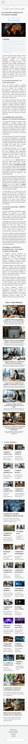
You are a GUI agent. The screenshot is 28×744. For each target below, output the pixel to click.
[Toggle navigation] (3, 2)
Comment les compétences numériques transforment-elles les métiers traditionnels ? (14, 428)
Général (7, 7)
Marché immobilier (13, 732)
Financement (13, 729)
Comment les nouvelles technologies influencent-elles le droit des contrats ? (13, 516)
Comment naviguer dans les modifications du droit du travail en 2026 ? (14, 405)
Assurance (13, 734)
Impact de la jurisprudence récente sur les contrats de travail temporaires (12, 715)
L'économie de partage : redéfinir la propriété (12, 48)
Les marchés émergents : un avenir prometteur (12, 41)
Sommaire (6, 39)
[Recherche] (14, 740)
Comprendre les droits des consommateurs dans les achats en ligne (12, 690)
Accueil (2, 7)
